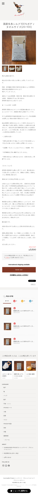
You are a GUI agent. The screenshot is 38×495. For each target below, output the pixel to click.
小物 (5, 411)
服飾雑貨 (6, 435)
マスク (5, 419)
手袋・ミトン (7, 403)
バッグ (5, 395)
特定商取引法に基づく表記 (11, 453)
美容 (5, 427)
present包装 (8, 423)
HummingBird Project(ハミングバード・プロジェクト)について (18, 448)
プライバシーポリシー (19, 480)
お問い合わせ (7, 457)
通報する (33, 284)
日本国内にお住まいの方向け (19, 275)
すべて (7, 301)
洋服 (5, 431)
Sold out (19, 269)
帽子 (5, 399)
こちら (7, 257)
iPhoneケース (8, 407)
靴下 (5, 387)
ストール (7, 439)
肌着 (5, 415)
